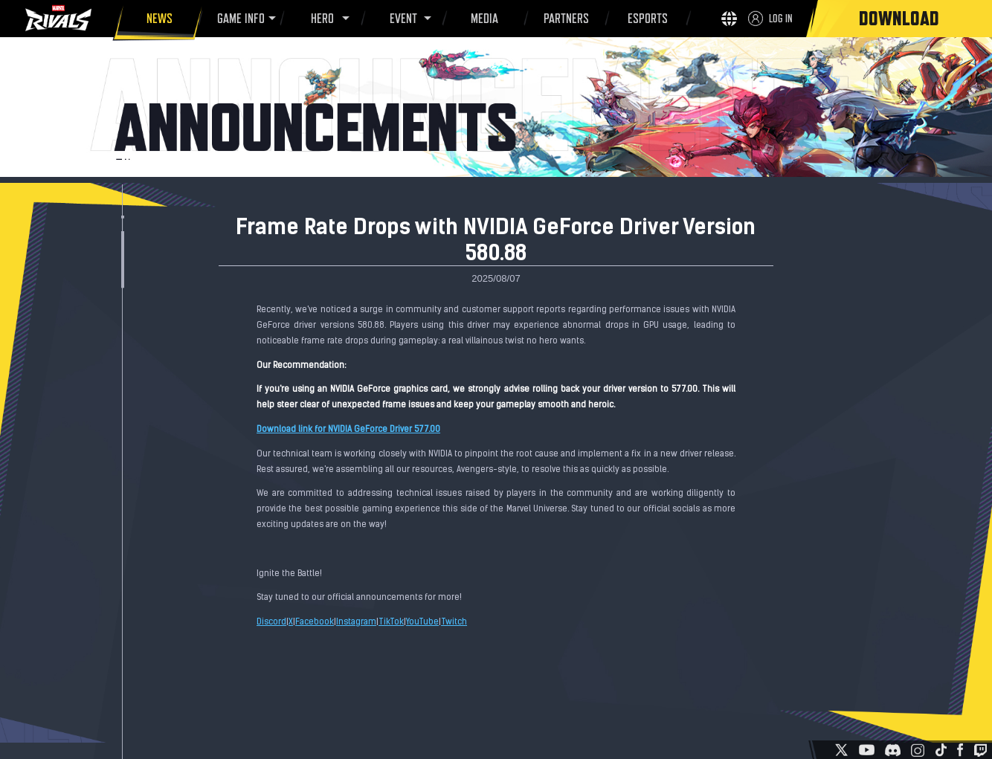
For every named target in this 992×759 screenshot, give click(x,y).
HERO (320, 18)
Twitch (454, 622)
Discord (271, 622)
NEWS (157, 20)
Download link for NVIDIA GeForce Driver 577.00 (348, 429)
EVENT (401, 18)
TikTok (391, 622)
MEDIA (482, 20)
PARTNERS (564, 20)
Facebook (314, 622)
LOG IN (781, 18)
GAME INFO (238, 18)
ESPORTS (645, 20)
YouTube (422, 622)
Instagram (356, 622)
